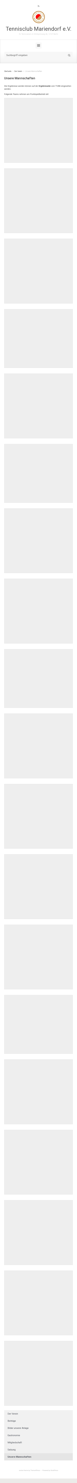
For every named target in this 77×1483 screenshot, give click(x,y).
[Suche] (38, 55)
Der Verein (18, 71)
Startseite (7, 71)
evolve (21, 1470)
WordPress (54, 1470)
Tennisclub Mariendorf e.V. (38, 29)
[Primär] (39, 45)
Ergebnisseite (45, 86)
